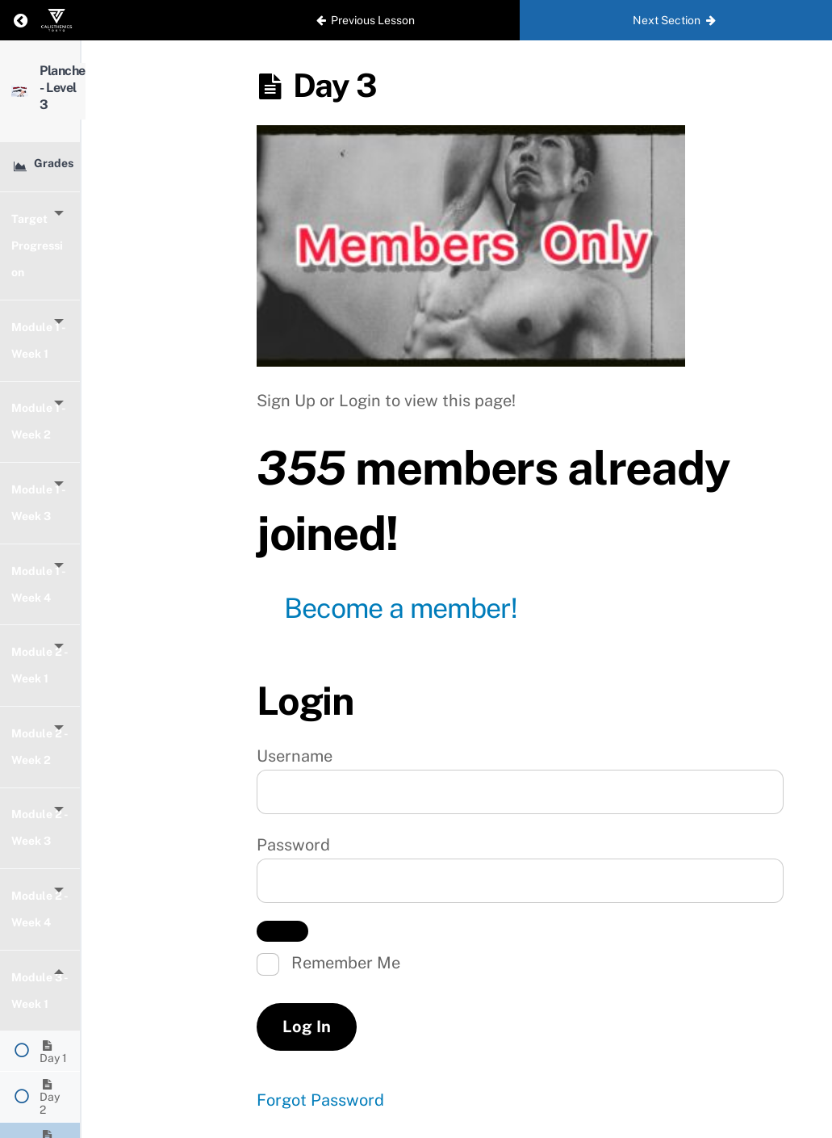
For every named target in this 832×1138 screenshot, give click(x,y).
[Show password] (282, 931)
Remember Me (328, 964)
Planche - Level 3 (125, 77)
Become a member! (400, 608)
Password (293, 845)
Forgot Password (320, 1100)
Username (294, 756)
